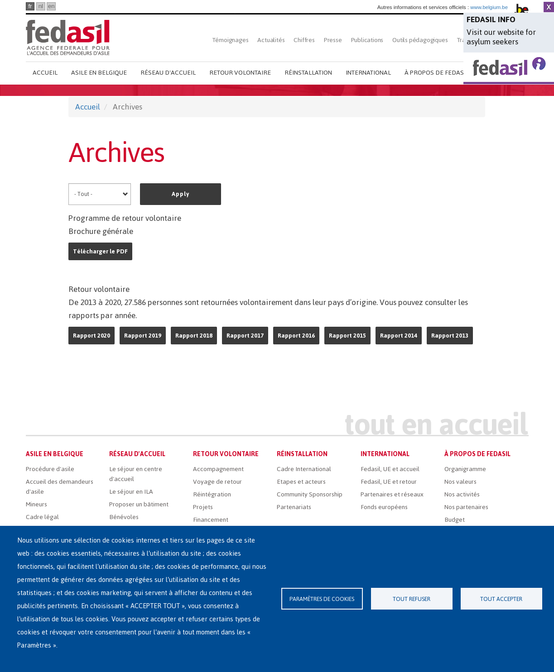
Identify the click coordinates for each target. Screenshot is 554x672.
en (51, 6)
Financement (210, 520)
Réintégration (212, 494)
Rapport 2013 (449, 335)
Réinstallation (308, 73)
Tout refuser (411, 599)
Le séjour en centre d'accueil (135, 474)
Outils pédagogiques (420, 40)
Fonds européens (384, 507)
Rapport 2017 (245, 335)
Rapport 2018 (193, 335)
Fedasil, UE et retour (389, 482)
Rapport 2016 (296, 335)
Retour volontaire (240, 73)
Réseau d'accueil (168, 73)
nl (41, 6)
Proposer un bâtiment (139, 504)
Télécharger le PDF (100, 251)
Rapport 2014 (398, 335)
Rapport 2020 (91, 335)
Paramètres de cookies (321, 599)
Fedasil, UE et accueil (390, 469)
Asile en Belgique (99, 73)
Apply (180, 194)
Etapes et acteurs (301, 482)
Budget (454, 520)
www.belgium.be (489, 7)
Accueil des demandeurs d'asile (59, 487)
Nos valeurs (460, 482)
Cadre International (304, 469)
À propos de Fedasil (437, 73)
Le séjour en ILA (131, 492)
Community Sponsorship (309, 494)
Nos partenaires (466, 507)
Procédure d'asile (50, 469)
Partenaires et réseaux (392, 494)
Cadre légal (42, 517)
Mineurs (36, 504)
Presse (333, 40)
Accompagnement (218, 469)
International (368, 73)
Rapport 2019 (142, 335)
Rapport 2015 (347, 335)
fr (30, 6)
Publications (367, 40)
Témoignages (230, 40)
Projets (203, 507)
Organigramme (465, 469)
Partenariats (294, 507)
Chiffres (304, 40)
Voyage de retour (217, 482)
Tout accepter (501, 599)
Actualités (270, 40)
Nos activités (462, 494)
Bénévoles (124, 517)
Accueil (45, 73)
